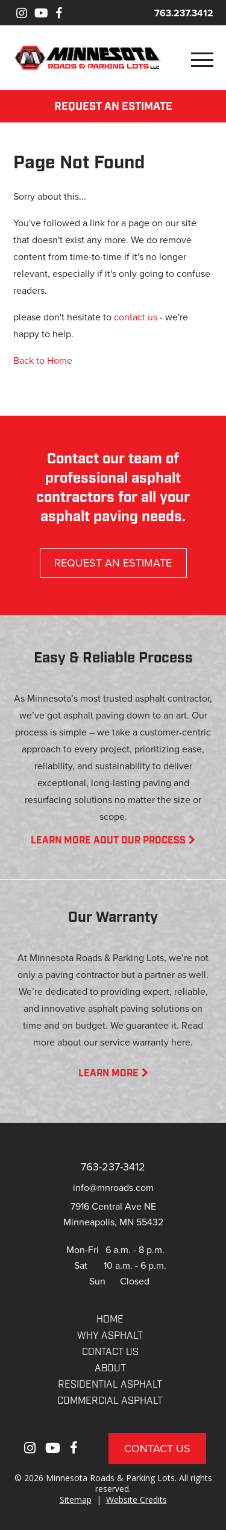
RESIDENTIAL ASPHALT (110, 1385)
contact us (135, 316)
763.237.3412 (183, 13)
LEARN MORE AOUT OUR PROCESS (113, 841)
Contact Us (157, 1448)
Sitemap (76, 1499)
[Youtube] (41, 13)
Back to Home (42, 360)
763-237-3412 (113, 1166)
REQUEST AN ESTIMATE (113, 107)
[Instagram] (21, 13)
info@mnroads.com (113, 1187)
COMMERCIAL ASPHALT (110, 1401)
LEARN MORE (113, 1074)
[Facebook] (58, 13)
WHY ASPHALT (110, 1336)
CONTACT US (110, 1352)
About (110, 1369)
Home (110, 1320)
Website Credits (136, 1499)
